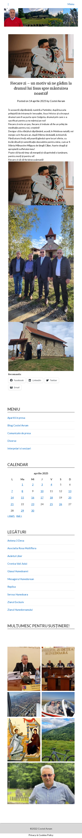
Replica (11, 586)
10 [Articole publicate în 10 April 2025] (42, 491)
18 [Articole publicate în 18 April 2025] (51, 497)
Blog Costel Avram (17, 425)
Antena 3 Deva (15, 540)
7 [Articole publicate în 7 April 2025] (12, 491)
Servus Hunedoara (17, 594)
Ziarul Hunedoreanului (20, 609)
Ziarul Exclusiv (15, 602)
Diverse (11, 440)
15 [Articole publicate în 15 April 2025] (22, 497)
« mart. (11, 515)
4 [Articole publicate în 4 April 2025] (51, 484)
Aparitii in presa (16, 417)
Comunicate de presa (19, 433)
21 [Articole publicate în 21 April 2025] (12, 504)
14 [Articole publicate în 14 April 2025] (12, 497)
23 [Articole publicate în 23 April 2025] (32, 504)
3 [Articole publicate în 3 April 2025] (42, 484)
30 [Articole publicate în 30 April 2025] (32, 510)
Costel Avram (57, 100)
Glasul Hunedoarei (17, 571)
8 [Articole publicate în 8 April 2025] (22, 491)
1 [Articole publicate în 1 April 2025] (22, 484)
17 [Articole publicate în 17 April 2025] (42, 497)
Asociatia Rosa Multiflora (21, 548)
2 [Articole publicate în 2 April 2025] (33, 484)
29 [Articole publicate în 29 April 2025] (22, 510)
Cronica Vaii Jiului (17, 563)
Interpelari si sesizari (19, 448)
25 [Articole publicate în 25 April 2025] (51, 504)
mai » (19, 515)
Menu (70, 4)
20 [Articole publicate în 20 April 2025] (69, 497)
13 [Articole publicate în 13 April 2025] (69, 491)
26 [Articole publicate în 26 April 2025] (60, 504)
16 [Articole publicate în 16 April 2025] (32, 497)
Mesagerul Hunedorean (20, 579)
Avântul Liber (14, 555)
